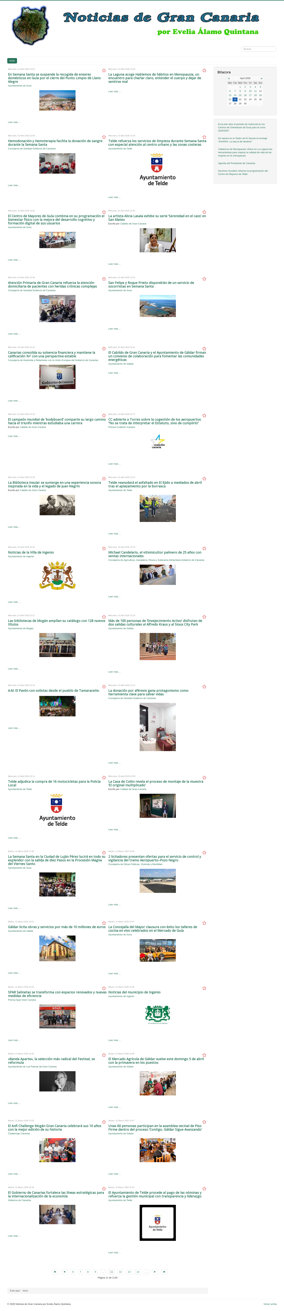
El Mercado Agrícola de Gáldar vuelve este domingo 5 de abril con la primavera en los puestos (156, 1061)
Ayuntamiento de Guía (19, 85)
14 (235, 95)
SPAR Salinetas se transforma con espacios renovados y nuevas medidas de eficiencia (57, 994)
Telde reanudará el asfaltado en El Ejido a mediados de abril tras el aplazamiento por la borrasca (155, 484)
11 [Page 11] (111, 1271)
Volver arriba (270, 1304)
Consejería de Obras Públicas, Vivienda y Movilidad (135, 864)
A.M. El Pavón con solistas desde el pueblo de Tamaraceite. (53, 690)
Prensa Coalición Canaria (121, 427)
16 (245, 95)
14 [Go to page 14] (138, 1271)
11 (255, 91)
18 (255, 95)
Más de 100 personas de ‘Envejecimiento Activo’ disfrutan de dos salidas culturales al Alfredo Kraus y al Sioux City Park (155, 622)
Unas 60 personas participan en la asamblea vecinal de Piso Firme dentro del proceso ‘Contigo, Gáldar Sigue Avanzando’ (155, 1128)
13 (230, 95)
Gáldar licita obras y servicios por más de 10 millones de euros (57, 927)
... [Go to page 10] (103, 1271)
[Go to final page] (164, 1271)
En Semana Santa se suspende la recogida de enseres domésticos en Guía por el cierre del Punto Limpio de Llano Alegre (54, 78)
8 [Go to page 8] (88, 1271)
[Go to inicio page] (55, 1271)
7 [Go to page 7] (80, 1271)
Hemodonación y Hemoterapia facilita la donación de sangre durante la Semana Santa (55, 143)
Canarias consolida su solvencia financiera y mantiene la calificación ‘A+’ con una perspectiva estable (51, 354)
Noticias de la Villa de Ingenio (31, 552)
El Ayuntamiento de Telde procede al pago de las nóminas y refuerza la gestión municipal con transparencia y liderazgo (154, 1194)
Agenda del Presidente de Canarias (236, 163)
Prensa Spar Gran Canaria (22, 999)
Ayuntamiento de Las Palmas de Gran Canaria (32, 1066)
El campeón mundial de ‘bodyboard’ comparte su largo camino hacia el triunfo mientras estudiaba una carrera (57, 421)
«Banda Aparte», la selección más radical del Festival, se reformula (51, 1061)
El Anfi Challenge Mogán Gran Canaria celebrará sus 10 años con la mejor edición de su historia (54, 1128)
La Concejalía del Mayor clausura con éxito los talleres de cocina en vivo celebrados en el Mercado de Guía (152, 929)
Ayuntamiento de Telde (120, 148)
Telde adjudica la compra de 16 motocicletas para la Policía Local (54, 783)
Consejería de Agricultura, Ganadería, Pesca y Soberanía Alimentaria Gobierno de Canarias (156, 560)
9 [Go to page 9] (95, 1271)
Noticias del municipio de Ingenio (134, 992)
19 (260, 95)
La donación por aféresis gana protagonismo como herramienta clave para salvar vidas (148, 692)
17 (250, 95)
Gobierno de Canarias (19, 1200)
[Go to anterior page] (64, 1271)
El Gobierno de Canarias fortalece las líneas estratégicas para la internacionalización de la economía (56, 1194)
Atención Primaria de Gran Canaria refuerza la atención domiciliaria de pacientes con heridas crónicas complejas (52, 284)
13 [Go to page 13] (129, 1271)
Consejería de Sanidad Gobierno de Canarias (32, 148)
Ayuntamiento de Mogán (21, 628)
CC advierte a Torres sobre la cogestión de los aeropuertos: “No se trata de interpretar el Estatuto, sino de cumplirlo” (154, 421)
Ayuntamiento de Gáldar (121, 363)
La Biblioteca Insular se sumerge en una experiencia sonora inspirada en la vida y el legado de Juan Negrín (54, 484)
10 (250, 91)
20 (230, 99)
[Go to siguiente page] (155, 1271)
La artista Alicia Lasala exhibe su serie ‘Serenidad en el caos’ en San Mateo (157, 218)
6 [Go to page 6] (73, 1271)
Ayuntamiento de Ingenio (21, 556)
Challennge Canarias (19, 1133)
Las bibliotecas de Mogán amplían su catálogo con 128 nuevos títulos (56, 622)
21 (235, 99)
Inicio (12, 60)
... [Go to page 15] (146, 1271)
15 (240, 95)
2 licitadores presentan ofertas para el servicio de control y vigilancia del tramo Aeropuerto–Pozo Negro (154, 858)
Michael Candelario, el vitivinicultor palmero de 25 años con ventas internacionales (154, 554)
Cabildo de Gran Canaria (133, 223)
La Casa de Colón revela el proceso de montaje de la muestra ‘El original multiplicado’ (155, 783)
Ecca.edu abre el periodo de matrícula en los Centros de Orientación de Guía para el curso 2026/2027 (242, 127)
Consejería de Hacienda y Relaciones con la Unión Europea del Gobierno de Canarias (53, 360)
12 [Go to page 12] (120, 1271)
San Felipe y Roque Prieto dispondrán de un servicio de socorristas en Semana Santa (151, 284)
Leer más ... (14, 122)
